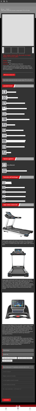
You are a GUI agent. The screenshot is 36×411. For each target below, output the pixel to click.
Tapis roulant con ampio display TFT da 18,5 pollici (25, 357)
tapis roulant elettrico (7, 360)
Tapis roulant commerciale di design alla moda (10, 357)
